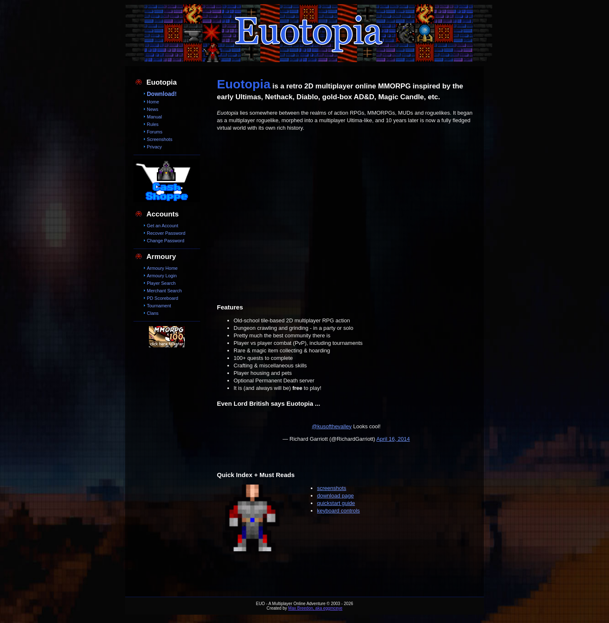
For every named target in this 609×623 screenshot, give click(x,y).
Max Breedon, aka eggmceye (315, 608)
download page (335, 495)
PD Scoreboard (162, 298)
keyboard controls (338, 510)
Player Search (161, 283)
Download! (162, 93)
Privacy (154, 146)
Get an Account (162, 225)
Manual (154, 116)
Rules (153, 124)
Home (153, 101)
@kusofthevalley (332, 426)
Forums (154, 131)
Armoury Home (162, 268)
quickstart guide (336, 503)
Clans (153, 313)
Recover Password (166, 233)
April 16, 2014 (393, 439)
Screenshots (159, 139)
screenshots (331, 488)
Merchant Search (164, 290)
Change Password (165, 240)
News (153, 109)
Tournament (159, 305)
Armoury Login (162, 275)
